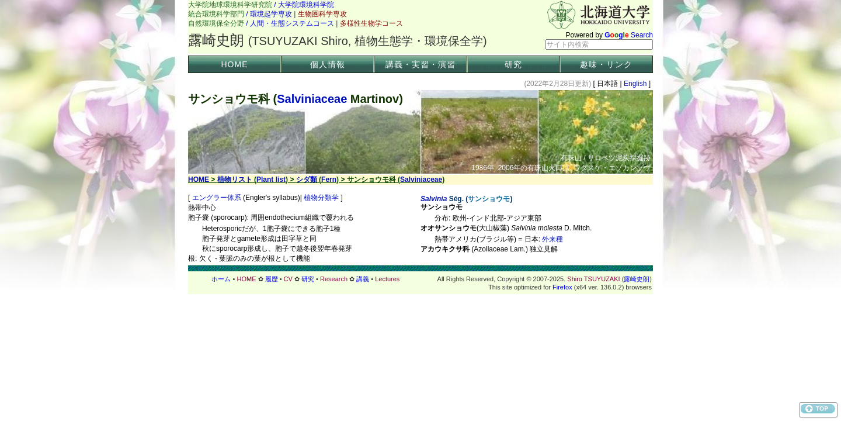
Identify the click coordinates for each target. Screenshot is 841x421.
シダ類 (306, 179)
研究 (513, 64)
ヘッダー (420, 27)
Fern (328, 179)
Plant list (271, 179)
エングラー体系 (216, 198)
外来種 (552, 239)
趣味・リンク (606, 64)
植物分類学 (321, 198)
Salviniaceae (312, 98)
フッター (420, 279)
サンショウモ (489, 199)
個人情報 (327, 64)
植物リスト (234, 179)
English (635, 84)
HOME (234, 64)
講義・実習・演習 (420, 64)
